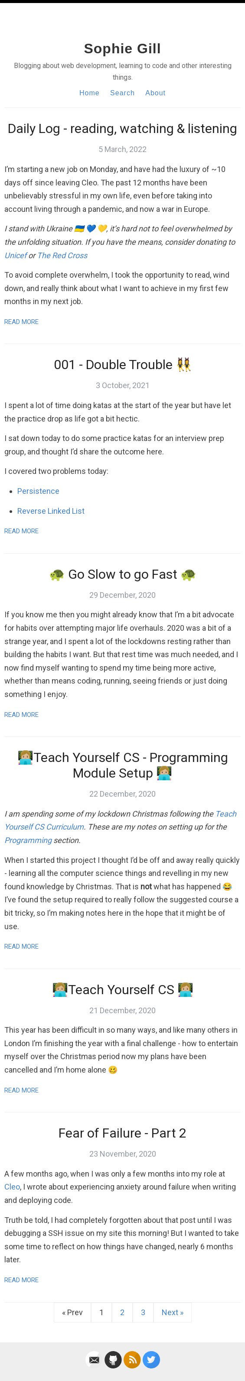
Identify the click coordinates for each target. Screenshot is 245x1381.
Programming (28, 840)
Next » (172, 1312)
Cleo (12, 1186)
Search (122, 93)
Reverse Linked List (51, 510)
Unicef (15, 255)
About (155, 93)
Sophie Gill (122, 48)
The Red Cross (62, 255)
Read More (21, 322)
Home (89, 93)
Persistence (38, 491)
